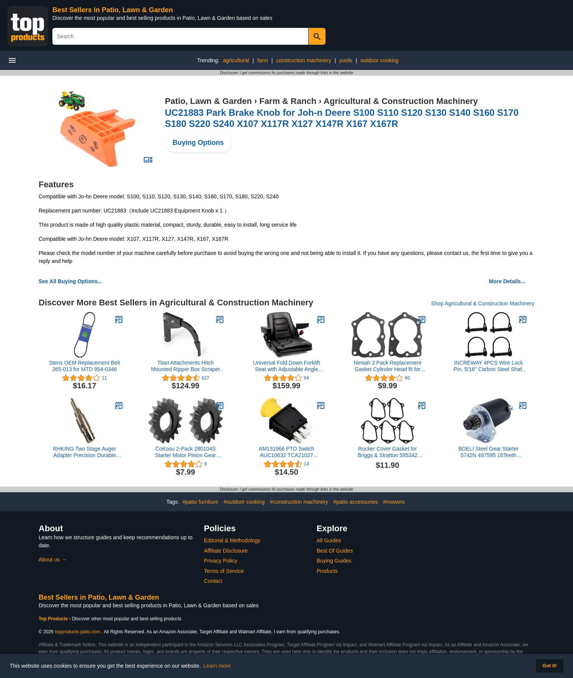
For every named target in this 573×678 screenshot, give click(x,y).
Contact (213, 581)
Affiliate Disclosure (226, 551)
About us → (53, 559)
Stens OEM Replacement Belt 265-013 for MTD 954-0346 (84, 366)
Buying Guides (334, 561)
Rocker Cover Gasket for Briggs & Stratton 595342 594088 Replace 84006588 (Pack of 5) (387, 452)
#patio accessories (355, 502)
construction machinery (303, 60)
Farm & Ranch (287, 101)
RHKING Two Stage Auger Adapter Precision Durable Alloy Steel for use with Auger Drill (84, 452)
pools (345, 60)
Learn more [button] (217, 666)
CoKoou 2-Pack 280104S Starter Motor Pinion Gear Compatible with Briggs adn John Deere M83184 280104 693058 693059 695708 (185, 452)
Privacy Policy (220, 561)
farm (262, 60)
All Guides (329, 540)
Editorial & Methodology (232, 540)
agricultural (236, 60)
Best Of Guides (335, 551)
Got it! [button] (549, 665)
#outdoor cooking (244, 502)
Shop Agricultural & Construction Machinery (482, 303)
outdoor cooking (379, 60)
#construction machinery (299, 502)
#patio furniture (200, 502)
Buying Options (198, 142)
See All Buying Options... (70, 281)
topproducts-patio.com (77, 631)
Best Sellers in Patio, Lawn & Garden (112, 10)
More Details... (507, 281)
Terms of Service (224, 571)
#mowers (394, 502)
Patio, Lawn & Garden (208, 101)
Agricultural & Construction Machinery (401, 101)
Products (327, 571)
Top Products (54, 618)
